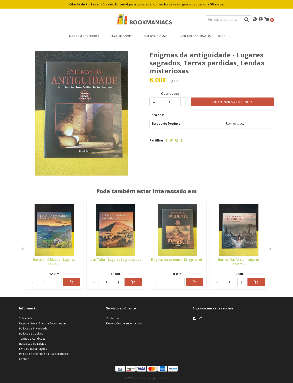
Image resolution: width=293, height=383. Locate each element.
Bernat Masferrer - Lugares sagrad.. (239, 261)
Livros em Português (83, 36)
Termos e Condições (32, 339)
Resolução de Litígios (32, 344)
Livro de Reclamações (33, 349)
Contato (24, 359)
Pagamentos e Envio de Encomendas (42, 323)
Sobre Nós (25, 318)
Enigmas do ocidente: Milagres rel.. (177, 261)
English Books (121, 36)
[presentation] (23, 249)
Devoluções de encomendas (124, 323)
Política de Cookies (31, 334)
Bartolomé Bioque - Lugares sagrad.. (54, 261)
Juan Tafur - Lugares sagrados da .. (116, 259)
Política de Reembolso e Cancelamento (44, 354)
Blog (221, 36)
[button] (255, 19)
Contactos (112, 318)
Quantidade (170, 93)
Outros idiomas (155, 36)
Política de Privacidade (33, 328)
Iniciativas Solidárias (195, 36)
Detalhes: (156, 115)
